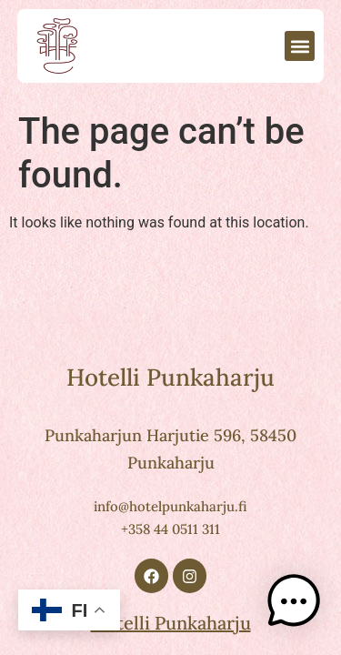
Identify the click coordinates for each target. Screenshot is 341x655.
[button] (300, 46)
